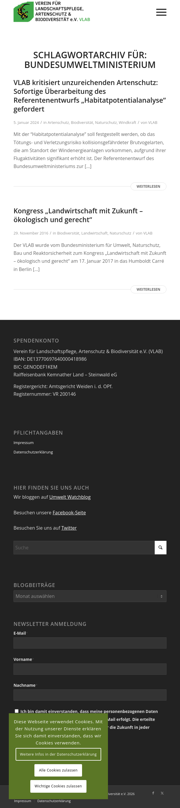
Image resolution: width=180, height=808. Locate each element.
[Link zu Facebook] (153, 793)
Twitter (69, 528)
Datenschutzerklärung (33, 452)
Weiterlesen (148, 186)
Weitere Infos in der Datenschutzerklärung (58, 754)
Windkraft (127, 122)
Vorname (24, 659)
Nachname (26, 685)
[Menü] (158, 12)
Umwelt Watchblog (70, 497)
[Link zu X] (162, 793)
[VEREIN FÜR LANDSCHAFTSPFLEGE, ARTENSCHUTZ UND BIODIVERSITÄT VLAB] (75, 12)
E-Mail (21, 633)
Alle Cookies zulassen (58, 770)
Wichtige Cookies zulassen (58, 786)
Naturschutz (106, 122)
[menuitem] (158, 12)
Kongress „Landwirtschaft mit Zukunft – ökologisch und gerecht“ (78, 215)
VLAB (152, 122)
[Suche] (90, 547)
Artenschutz (58, 122)
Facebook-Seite (69, 512)
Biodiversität (82, 122)
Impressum (24, 442)
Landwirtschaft (94, 233)
